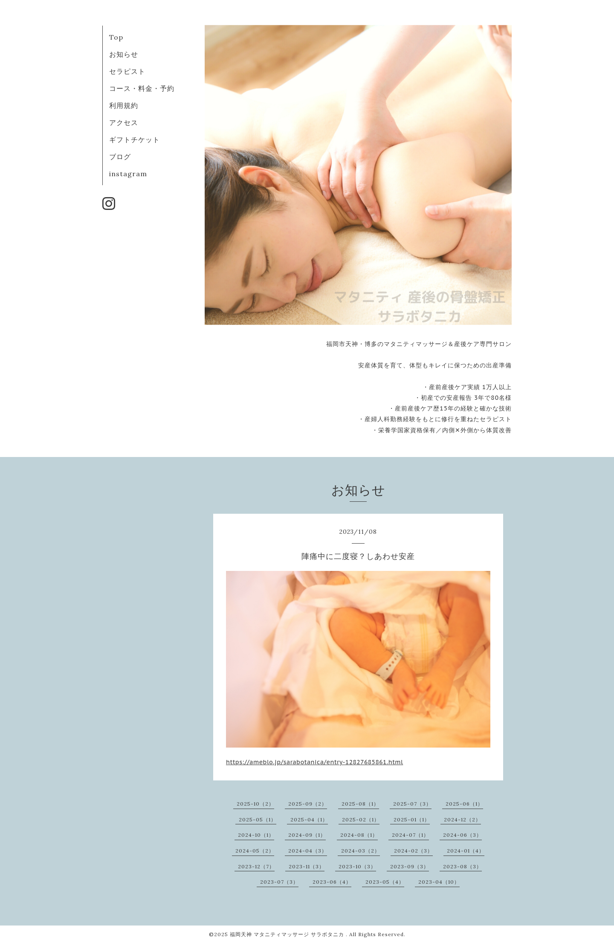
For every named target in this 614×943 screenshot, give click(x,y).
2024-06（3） (462, 835)
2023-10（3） (357, 866)
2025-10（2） (255, 803)
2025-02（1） (360, 819)
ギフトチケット (134, 139)
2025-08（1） (360, 803)
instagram (128, 173)
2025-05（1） (257, 819)
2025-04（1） (309, 819)
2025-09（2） (307, 803)
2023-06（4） (332, 882)
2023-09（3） (409, 866)
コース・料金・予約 (141, 88)
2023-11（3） (306, 866)
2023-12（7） (256, 866)
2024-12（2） (462, 819)
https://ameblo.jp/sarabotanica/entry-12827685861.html (314, 762)
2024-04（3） (307, 850)
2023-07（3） (279, 882)
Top (116, 37)
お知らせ (123, 54)
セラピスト (127, 71)
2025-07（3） (412, 803)
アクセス (123, 122)
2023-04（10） (439, 882)
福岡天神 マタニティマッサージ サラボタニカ (288, 934)
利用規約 (123, 105)
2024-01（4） (465, 850)
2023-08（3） (462, 866)
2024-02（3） (413, 850)
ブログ (120, 156)
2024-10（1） (256, 835)
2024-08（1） (359, 835)
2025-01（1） (412, 819)
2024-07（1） (410, 835)
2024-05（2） (254, 850)
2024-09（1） (307, 835)
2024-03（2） (360, 850)
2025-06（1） (464, 803)
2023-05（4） (384, 882)
